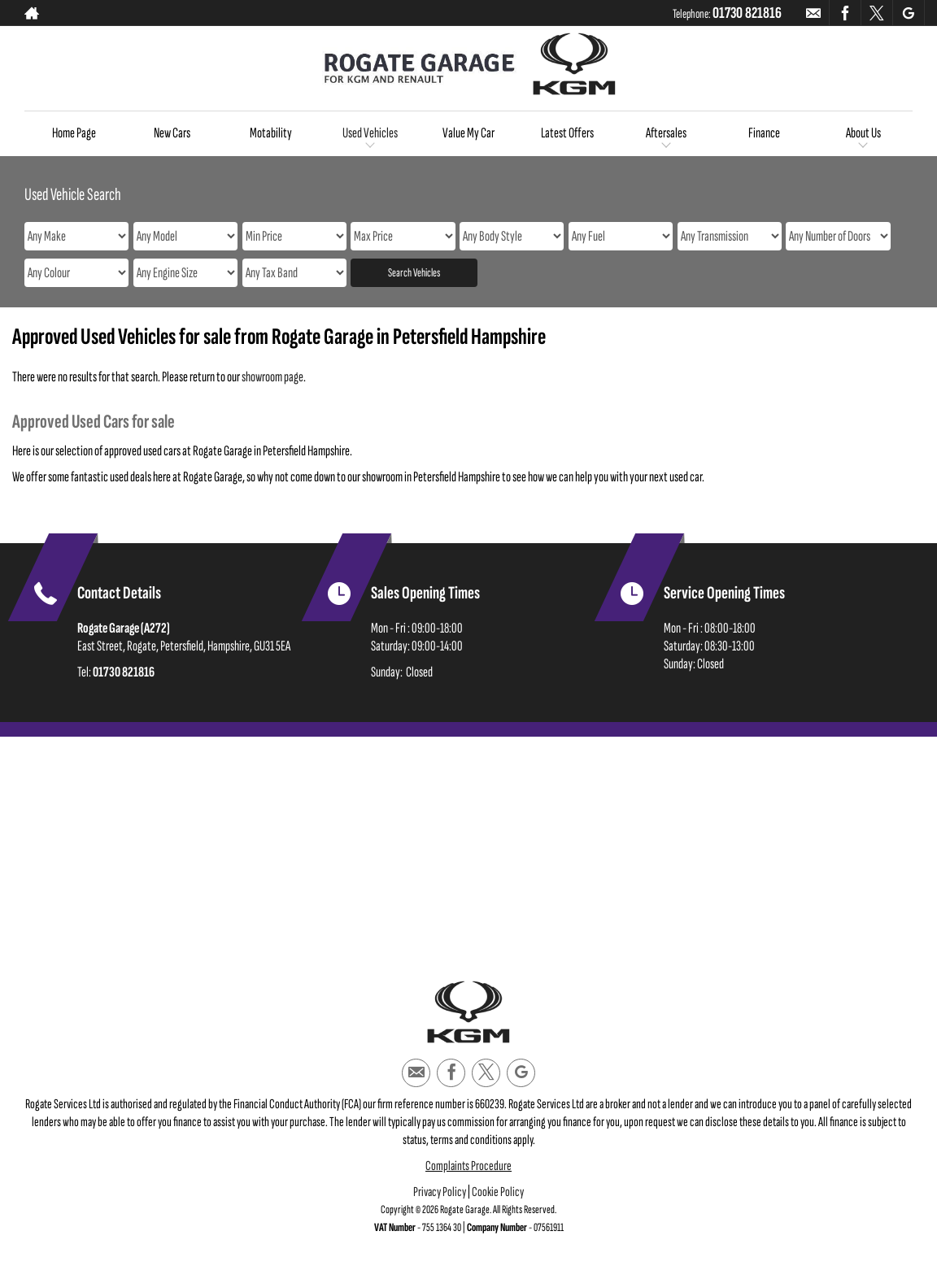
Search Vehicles (414, 273)
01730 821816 (747, 13)
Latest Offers (567, 132)
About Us (863, 132)
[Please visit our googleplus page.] (908, 13)
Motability (271, 132)
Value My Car (468, 132)
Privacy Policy (439, 1192)
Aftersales (666, 132)
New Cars (172, 132)
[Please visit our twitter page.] (876, 13)
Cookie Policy (498, 1192)
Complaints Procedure (468, 1166)
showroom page (272, 376)
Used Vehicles (370, 132)
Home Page (74, 132)
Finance (764, 132)
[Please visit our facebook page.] (845, 13)
